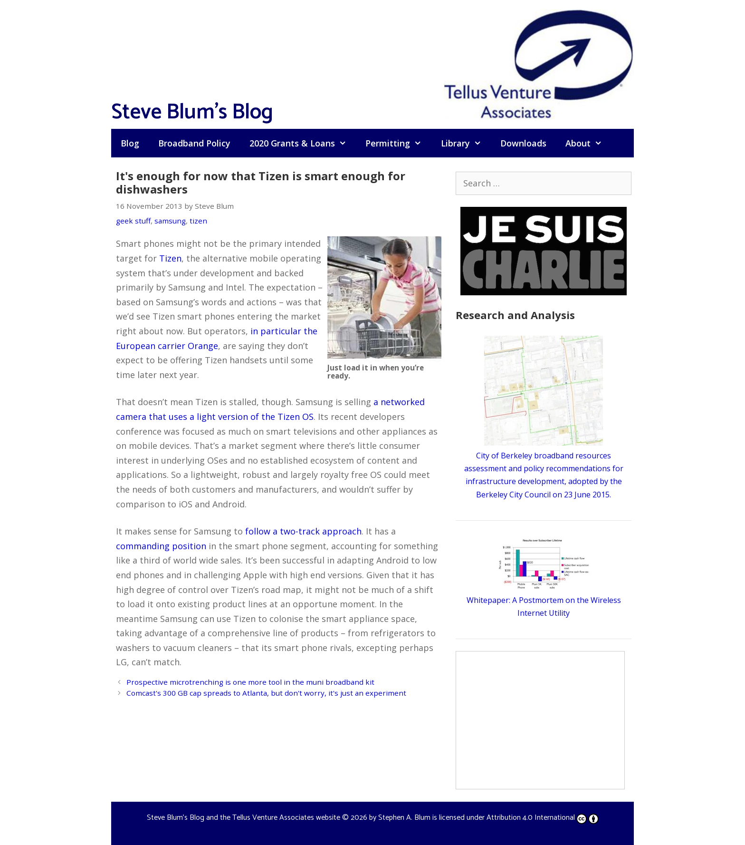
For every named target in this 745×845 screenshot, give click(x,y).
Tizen (170, 258)
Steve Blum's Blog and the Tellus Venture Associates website (243, 817)
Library (466, 143)
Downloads (523, 143)
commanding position (161, 546)
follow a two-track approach (303, 531)
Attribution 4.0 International (543, 817)
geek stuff (133, 220)
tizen (198, 220)
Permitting (398, 143)
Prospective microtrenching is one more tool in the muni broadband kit (250, 682)
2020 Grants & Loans (302, 143)
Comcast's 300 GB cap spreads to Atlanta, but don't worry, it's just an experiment (266, 693)
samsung (170, 220)
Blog (130, 143)
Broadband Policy (194, 143)
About (588, 143)
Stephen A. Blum (404, 817)
